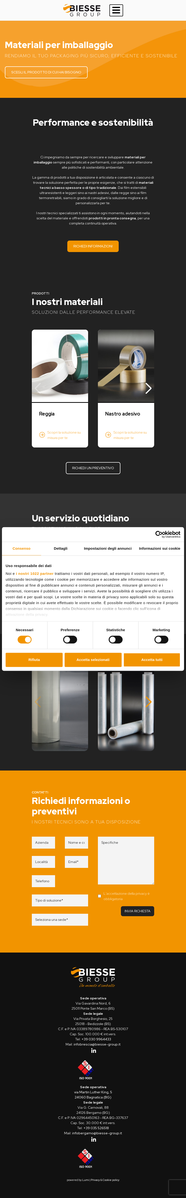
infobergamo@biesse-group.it (97, 1133)
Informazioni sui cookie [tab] (159, 548)
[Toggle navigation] (116, 10)
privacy (141, 893)
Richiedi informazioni (93, 246)
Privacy (95, 1180)
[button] (148, 388)
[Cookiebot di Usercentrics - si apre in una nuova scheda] (159, 534)
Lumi (85, 1180)
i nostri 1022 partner (35, 573)
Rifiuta (34, 660)
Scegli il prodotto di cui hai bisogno (46, 72)
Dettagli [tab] (61, 548)
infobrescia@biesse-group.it (97, 1044)
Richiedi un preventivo (93, 468)
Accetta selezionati (92, 660)
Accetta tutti (152, 660)
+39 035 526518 (96, 1128)
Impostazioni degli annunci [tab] (108, 548)
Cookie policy (111, 1180)
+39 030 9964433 (96, 1039)
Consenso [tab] (21, 548)
